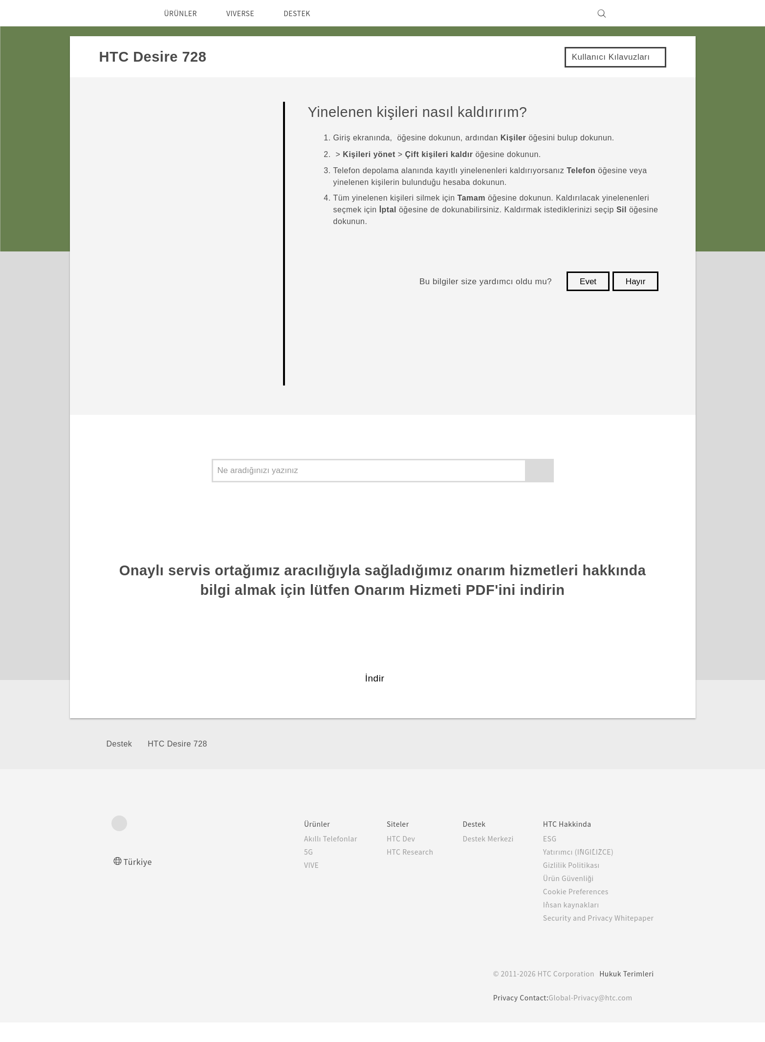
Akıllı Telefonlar (310, 858)
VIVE (293, 884)
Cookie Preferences (570, 910)
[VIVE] (641, 13)
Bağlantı (126, 349)
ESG (542, 858)
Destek (119, 764)
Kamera (125, 193)
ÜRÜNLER (183, 13)
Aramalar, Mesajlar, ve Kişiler (176, 249)
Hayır (636, 281)
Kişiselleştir (134, 165)
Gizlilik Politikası (562, 884)
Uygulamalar (137, 221)
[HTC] (123, 13)
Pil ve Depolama (146, 278)
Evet (588, 281)
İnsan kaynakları (562, 924)
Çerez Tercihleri (156, 1027)
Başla (120, 137)
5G (288, 871)
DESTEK (310, 13)
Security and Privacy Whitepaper (594, 937)
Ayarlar (124, 378)
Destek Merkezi (476, 858)
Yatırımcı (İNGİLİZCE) (572, 871)
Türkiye (140, 880)
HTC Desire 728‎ (177, 764)
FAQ (117, 109)
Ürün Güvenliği (561, 897)
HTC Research (392, 871)
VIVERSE (248, 13)
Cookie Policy (397, 1010)
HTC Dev (382, 858)
